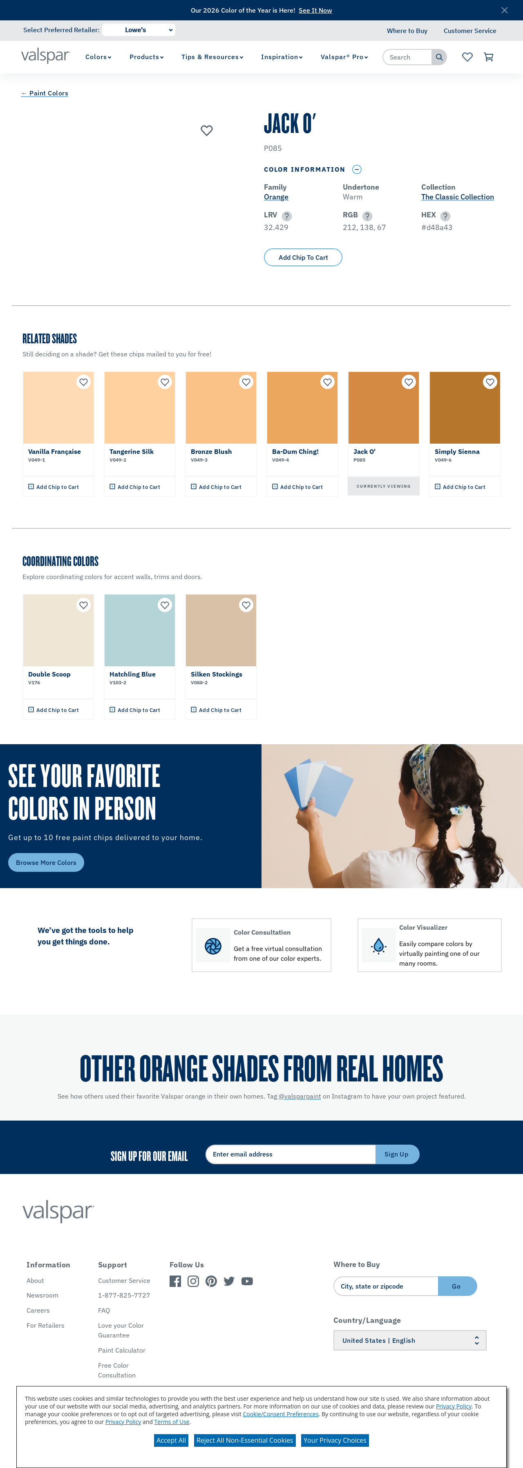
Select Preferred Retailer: (61, 30)
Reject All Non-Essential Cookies (245, 1440)
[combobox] (407, 57)
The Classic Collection (457, 196)
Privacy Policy (454, 1406)
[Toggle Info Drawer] (357, 169)
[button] (285, 216)
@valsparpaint (300, 1096)
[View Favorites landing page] (467, 57)
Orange (276, 196)
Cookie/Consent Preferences (281, 1414)
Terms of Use (172, 1422)
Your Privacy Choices (335, 1440)
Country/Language (367, 1320)
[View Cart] (489, 57)
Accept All (171, 1440)
